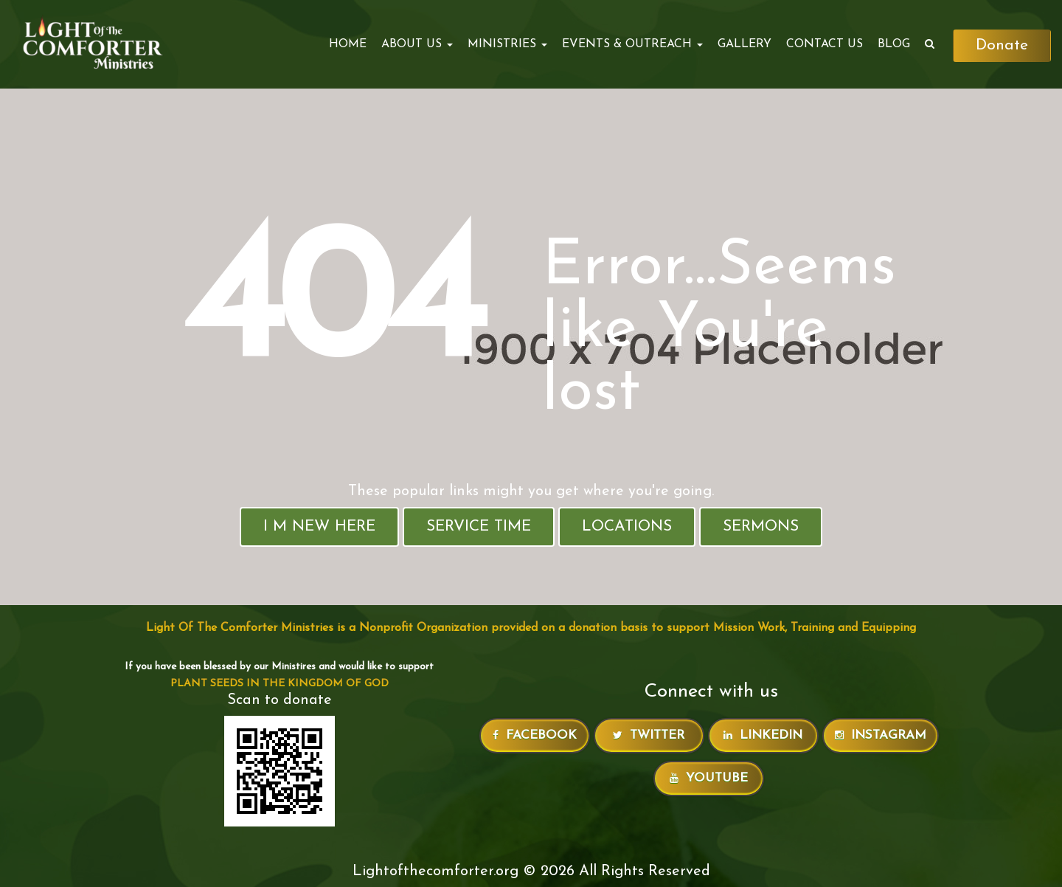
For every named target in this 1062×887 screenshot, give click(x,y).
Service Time (478, 526)
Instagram (880, 735)
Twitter (648, 735)
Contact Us (824, 44)
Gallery (744, 44)
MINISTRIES (507, 44)
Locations (627, 526)
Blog (894, 44)
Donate (1002, 45)
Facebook (535, 735)
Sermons (761, 526)
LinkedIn (762, 735)
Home (348, 44)
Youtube (709, 778)
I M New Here (319, 526)
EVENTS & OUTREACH (632, 44)
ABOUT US (417, 44)
